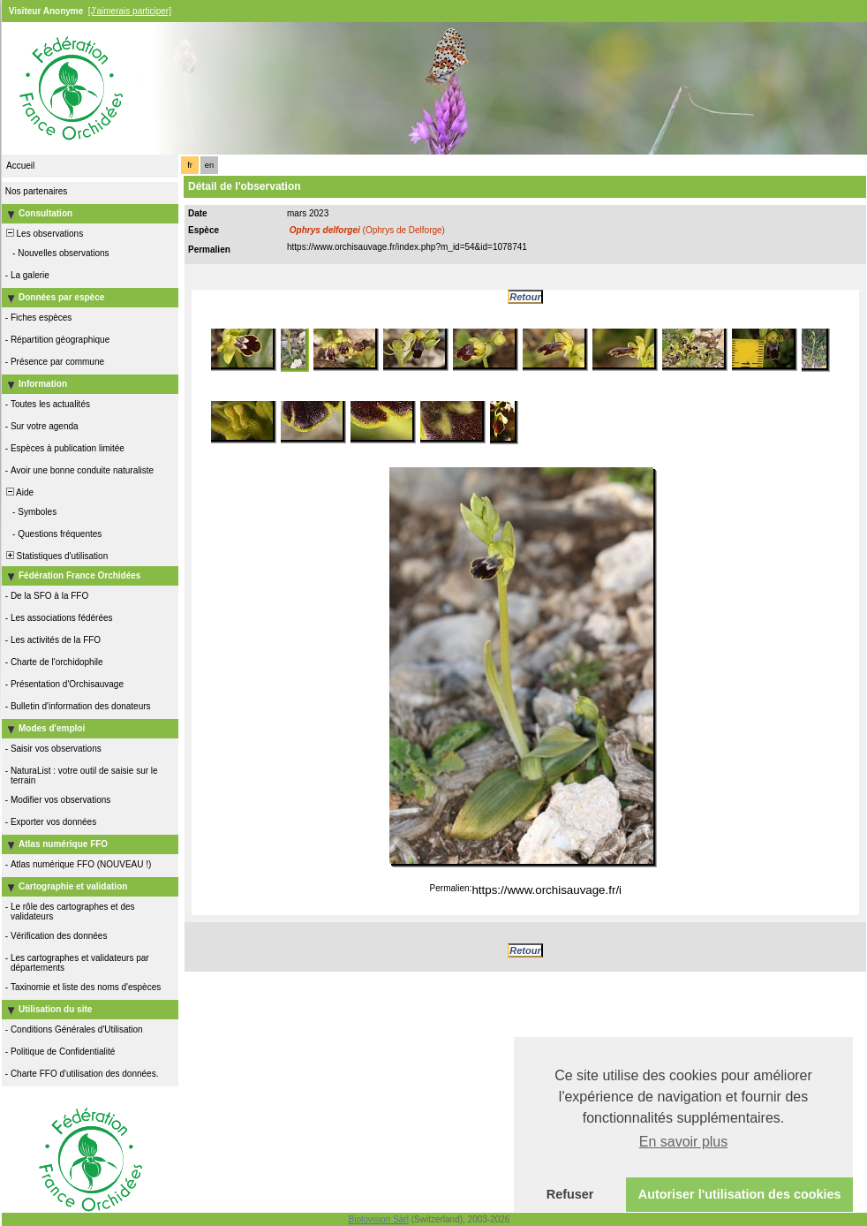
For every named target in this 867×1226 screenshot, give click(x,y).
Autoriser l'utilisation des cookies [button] (739, 1194)
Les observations (43, 233)
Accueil (20, 165)
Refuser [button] (570, 1194)
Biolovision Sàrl (379, 1219)
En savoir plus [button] (683, 1141)
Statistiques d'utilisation (56, 556)
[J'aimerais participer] (129, 11)
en (209, 165)
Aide (19, 492)
